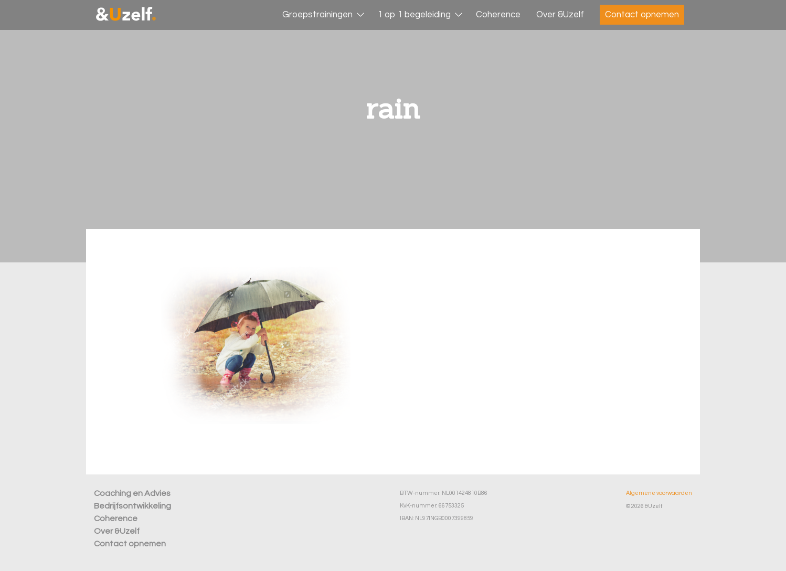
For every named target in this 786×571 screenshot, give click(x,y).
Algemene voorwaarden (659, 493)
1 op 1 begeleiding (414, 14)
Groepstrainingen (317, 14)
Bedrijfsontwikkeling (132, 506)
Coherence (498, 14)
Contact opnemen (642, 14)
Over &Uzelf (560, 14)
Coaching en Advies (132, 493)
